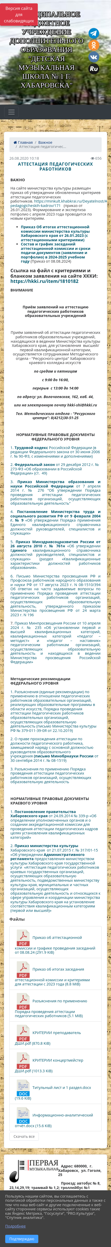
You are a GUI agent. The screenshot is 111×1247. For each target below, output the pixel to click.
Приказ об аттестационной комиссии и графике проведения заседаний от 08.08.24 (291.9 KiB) (55, 942)
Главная (23, 142)
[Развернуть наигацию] (11, 112)
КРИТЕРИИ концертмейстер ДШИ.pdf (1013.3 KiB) (49, 1062)
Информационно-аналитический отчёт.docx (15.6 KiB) (54, 1117)
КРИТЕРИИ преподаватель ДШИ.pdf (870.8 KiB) (48, 1035)
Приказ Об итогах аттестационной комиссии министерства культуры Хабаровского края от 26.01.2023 (55, 231)
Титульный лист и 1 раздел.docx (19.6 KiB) (53, 1090)
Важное (45, 142)
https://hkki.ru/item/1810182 (44, 281)
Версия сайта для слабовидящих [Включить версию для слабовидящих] (19, 14)
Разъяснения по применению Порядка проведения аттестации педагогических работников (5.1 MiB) (51, 1005)
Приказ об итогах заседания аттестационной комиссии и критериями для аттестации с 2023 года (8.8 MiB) (52, 973)
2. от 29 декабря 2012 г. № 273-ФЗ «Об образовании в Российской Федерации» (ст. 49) (54, 469)
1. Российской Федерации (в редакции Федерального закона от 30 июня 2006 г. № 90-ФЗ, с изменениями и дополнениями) (55, 452)
